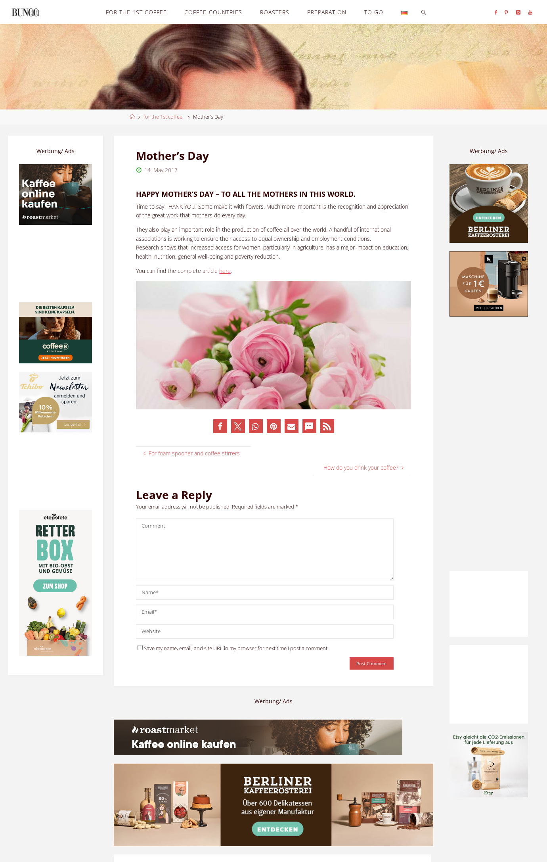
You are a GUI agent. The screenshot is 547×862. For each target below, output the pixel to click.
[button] (220, 426)
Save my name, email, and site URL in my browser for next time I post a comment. (233, 648)
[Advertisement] (488, 444)
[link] (423, 12)
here (225, 271)
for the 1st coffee (162, 116)
